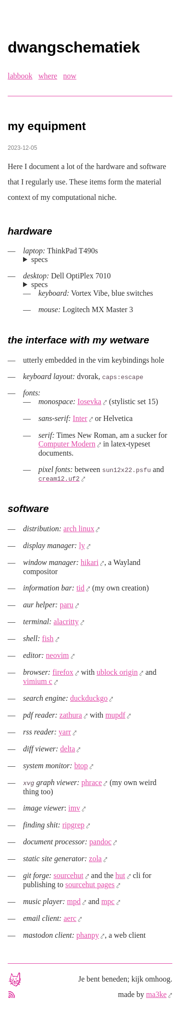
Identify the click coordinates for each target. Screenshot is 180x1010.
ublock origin (117, 672)
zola (95, 858)
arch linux (78, 529)
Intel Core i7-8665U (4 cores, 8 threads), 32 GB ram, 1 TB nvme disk (97, 259)
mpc (108, 901)
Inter (80, 418)
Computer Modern (67, 444)
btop (81, 765)
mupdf (115, 715)
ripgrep (73, 825)
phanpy (87, 935)
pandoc (100, 842)
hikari (89, 562)
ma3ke (156, 994)
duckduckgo (89, 698)
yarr (65, 732)
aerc (69, 918)
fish (48, 638)
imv (74, 808)
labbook (20, 76)
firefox (62, 672)
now (70, 76)
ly (81, 545)
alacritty (66, 621)
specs (39, 259)
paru (66, 605)
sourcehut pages (90, 884)
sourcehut (68, 875)
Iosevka (89, 401)
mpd (74, 901)
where (47, 76)
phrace (92, 782)
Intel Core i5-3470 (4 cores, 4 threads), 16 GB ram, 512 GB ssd (97, 284)
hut (120, 875)
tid (80, 588)
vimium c (37, 681)
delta (67, 749)
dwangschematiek (74, 47)
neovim (57, 655)
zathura (71, 715)
